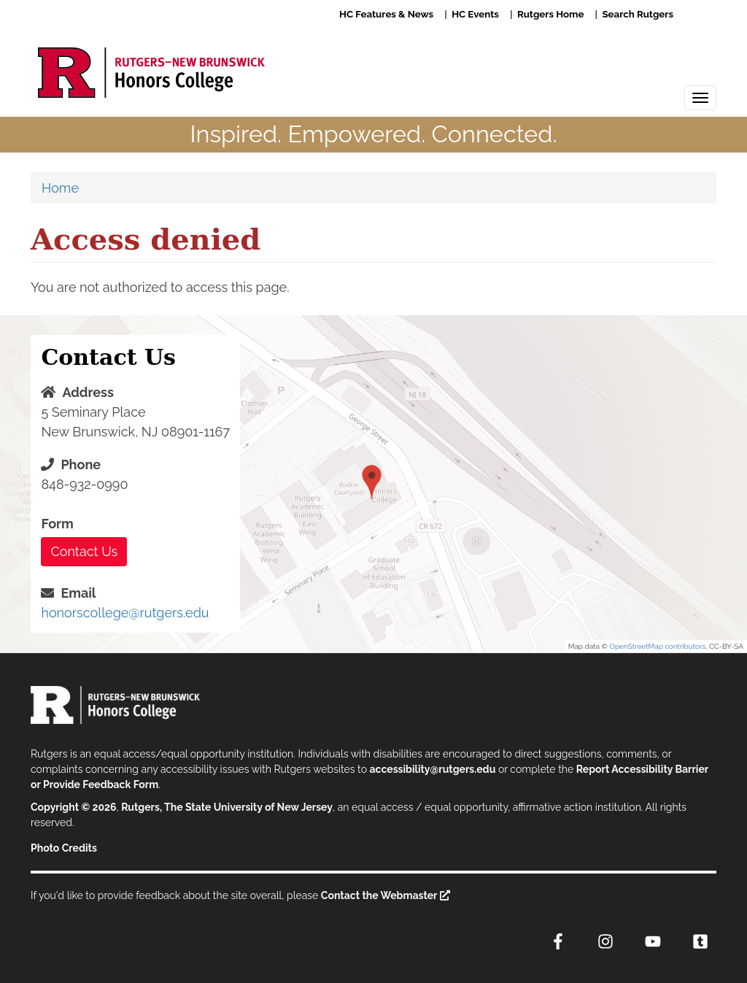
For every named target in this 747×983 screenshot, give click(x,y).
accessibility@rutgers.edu (433, 769)
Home (60, 188)
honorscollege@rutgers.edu (125, 612)
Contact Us (83, 551)
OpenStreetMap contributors (657, 646)
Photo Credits (64, 848)
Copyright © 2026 (73, 807)
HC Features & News (386, 14)
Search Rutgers (637, 14)
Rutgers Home (550, 14)
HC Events (475, 14)
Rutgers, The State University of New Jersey (227, 807)
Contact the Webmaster (379, 895)
